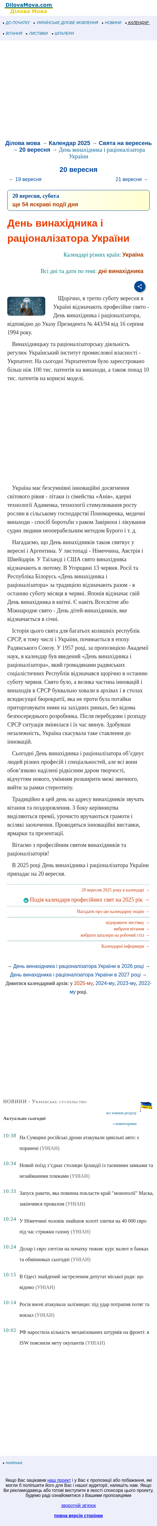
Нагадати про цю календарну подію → (113, 911)
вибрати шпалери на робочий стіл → (115, 935)
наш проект (59, 1480)
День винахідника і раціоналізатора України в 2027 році (75, 974)
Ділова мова (22, 143)
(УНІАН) (50, 1148)
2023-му (126, 983)
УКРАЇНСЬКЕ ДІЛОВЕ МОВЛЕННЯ (66, 23)
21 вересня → (132, 179)
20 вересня (34, 150)
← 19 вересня (25, 179)
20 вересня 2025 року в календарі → (115, 890)
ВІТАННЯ (12, 33)
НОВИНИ (111, 23)
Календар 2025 (69, 143)
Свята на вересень (125, 143)
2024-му (105, 983)
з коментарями (124, 1124)
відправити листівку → (128, 922)
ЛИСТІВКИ (37, 33)
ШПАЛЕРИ (63, 33)
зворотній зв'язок (78, 1505)
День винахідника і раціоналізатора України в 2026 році (78, 966)
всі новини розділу (121, 1113)
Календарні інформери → (125, 946)
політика (12, 1463)
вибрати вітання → (132, 929)
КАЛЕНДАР (137, 23)
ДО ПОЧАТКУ (16, 23)
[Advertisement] (78, 91)
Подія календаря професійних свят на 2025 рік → (86, 900)
